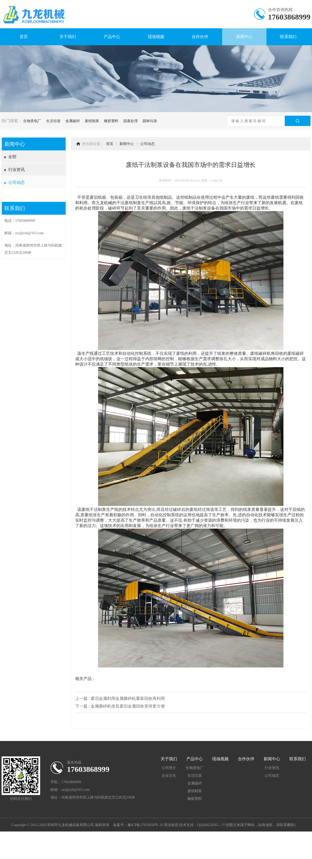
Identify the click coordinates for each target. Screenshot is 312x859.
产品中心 (112, 36)
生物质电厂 (32, 121)
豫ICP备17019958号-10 (145, 825)
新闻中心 (244, 36)
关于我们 (67, 36)
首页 (24, 36)
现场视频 (156, 36)
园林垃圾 (150, 121)
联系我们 (288, 36)
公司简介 (169, 768)
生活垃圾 (53, 121)
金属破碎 (72, 121)
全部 (12, 157)
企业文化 (169, 775)
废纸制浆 (92, 121)
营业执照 (171, 825)
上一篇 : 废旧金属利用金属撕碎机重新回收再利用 (120, 698)
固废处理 (130, 121)
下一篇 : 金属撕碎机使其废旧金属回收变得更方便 (120, 706)
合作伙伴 (200, 36)
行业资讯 (16, 169)
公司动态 (16, 182)
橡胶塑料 (111, 121)
